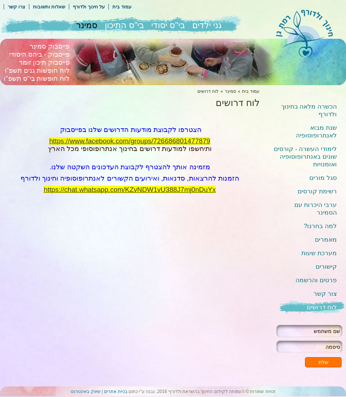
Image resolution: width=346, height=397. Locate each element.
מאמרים (326, 239)
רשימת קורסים (317, 191)
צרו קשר (16, 7)
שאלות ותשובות (49, 7)
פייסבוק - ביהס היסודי (39, 54)
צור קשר (325, 293)
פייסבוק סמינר (50, 46)
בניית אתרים (115, 391)
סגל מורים (323, 177)
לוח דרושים (322, 307)
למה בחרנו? (320, 226)
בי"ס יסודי (168, 25)
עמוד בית (121, 7)
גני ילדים (207, 25)
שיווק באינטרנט (85, 391)
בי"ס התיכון (124, 25)
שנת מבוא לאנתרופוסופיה (316, 131)
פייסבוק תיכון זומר (44, 62)
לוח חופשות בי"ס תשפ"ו (37, 78)
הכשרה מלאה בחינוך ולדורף (309, 110)
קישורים (326, 266)
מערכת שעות (319, 253)
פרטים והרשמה (316, 280)
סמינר (86, 25)
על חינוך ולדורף (89, 7)
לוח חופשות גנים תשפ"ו (37, 70)
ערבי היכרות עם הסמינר (315, 208)
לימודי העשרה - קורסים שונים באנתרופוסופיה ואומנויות (305, 156)
